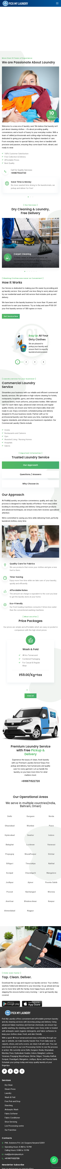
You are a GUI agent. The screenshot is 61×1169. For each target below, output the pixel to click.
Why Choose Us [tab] (30, 483)
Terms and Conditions (30, 1162)
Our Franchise (10, 1097)
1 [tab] (24, 271)
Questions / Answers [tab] (30, 474)
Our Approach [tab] (30, 465)
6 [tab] (36, 271)
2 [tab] (26, 362)
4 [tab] (31, 271)
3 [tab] (29, 271)
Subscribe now (10, 1149)
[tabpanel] (30, 185)
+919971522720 (30, 752)
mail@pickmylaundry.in (14, 1122)
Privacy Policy (30, 1165)
